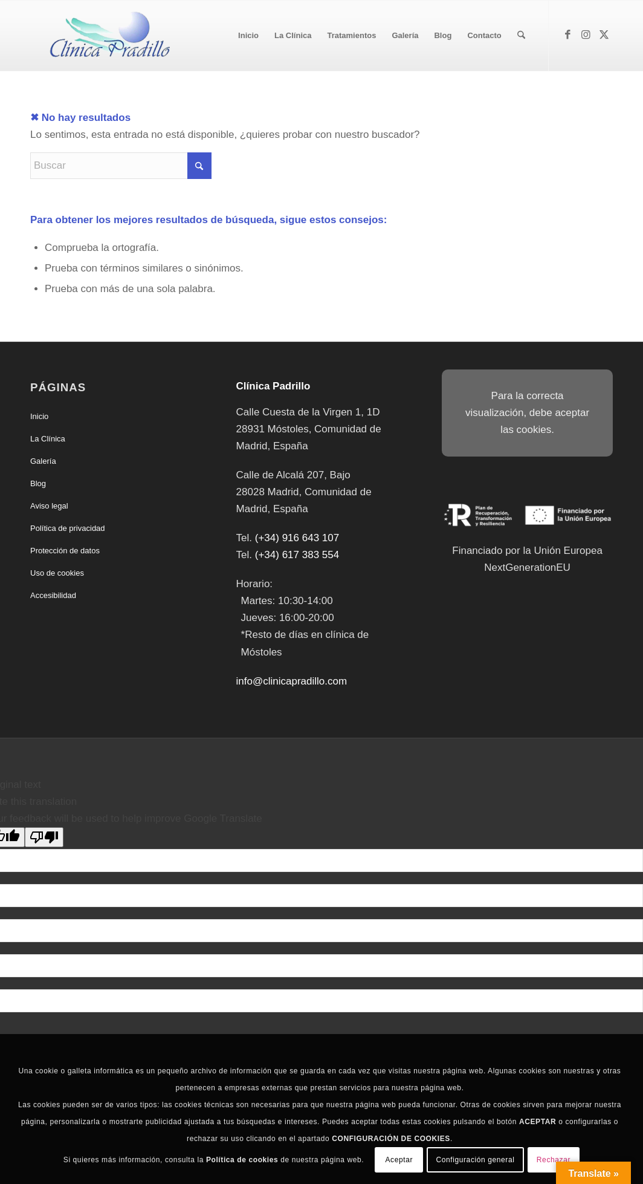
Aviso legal (49, 505)
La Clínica (47, 438)
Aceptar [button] (399, 1160)
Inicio (39, 416)
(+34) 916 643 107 (297, 538)
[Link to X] (604, 35)
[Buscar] (521, 36)
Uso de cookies (57, 572)
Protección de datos (65, 550)
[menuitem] (248, 36)
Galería (43, 461)
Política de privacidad (67, 528)
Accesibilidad (53, 595)
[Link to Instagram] (586, 35)
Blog (38, 483)
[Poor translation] (44, 837)
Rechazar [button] (553, 1160)
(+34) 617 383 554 (297, 555)
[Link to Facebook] (567, 35)
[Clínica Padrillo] (106, 36)
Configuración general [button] (475, 1160)
